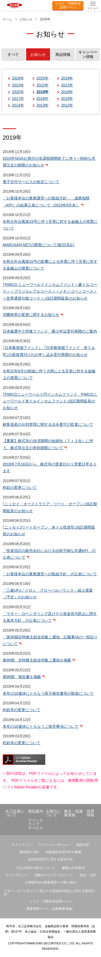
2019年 (42, 92)
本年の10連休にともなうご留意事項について (41, 726)
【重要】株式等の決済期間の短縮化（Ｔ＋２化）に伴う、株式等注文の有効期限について (48, 444)
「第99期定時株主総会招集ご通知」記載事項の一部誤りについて (50, 640)
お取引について (53, 813)
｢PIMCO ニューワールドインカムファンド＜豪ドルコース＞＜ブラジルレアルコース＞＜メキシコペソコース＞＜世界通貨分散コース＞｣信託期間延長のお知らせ (50, 291)
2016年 (42, 98)
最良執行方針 (29, 852)
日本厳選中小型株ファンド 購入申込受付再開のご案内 (50, 331)
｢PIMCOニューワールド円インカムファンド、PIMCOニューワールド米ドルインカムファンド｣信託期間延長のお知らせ (50, 401)
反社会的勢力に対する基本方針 (50, 859)
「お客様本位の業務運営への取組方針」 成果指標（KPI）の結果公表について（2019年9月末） (46, 201)
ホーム (7, 19)
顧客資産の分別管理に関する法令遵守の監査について (48, 424)
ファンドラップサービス (35, 824)
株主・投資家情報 (73, 813)
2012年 (67, 105)
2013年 (42, 105)
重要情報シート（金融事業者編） (50, 909)
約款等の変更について (21, 710)
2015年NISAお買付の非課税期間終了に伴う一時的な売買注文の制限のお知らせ (49, 161)
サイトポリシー (16, 875)
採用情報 (90, 813)
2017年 (18, 98)
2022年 (42, 85)
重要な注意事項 (73, 868)
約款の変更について (20, 487)
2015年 (67, 98)
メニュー (93, 8)
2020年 (18, 92)
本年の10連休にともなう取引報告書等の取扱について (48, 693)
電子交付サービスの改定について (31, 182)
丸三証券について (14, 813)
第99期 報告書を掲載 (22, 677)
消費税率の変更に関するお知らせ (31, 314)
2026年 (18, 78)
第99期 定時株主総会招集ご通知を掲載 (37, 660)
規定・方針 (88, 875)
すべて (13, 54)
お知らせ (26, 19)
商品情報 (63, 54)
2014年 (18, 105)
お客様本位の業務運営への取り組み (50, 882)
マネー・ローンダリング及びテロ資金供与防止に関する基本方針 (49, 892)
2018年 (67, 92)
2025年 (42, 78)
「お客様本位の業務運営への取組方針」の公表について (50, 574)
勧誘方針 (83, 845)
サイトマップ (21, 845)
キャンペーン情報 (87, 54)
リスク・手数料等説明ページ (68, 5)
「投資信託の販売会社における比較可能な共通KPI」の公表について (49, 553)
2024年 (67, 78)
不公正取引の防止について (35, 868)
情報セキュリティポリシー (53, 875)
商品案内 (35, 811)
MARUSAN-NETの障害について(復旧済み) (38, 245)
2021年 (67, 85)
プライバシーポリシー (54, 845)
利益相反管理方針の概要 (63, 852)
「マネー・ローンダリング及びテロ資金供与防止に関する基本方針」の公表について (50, 617)
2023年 (18, 85)
